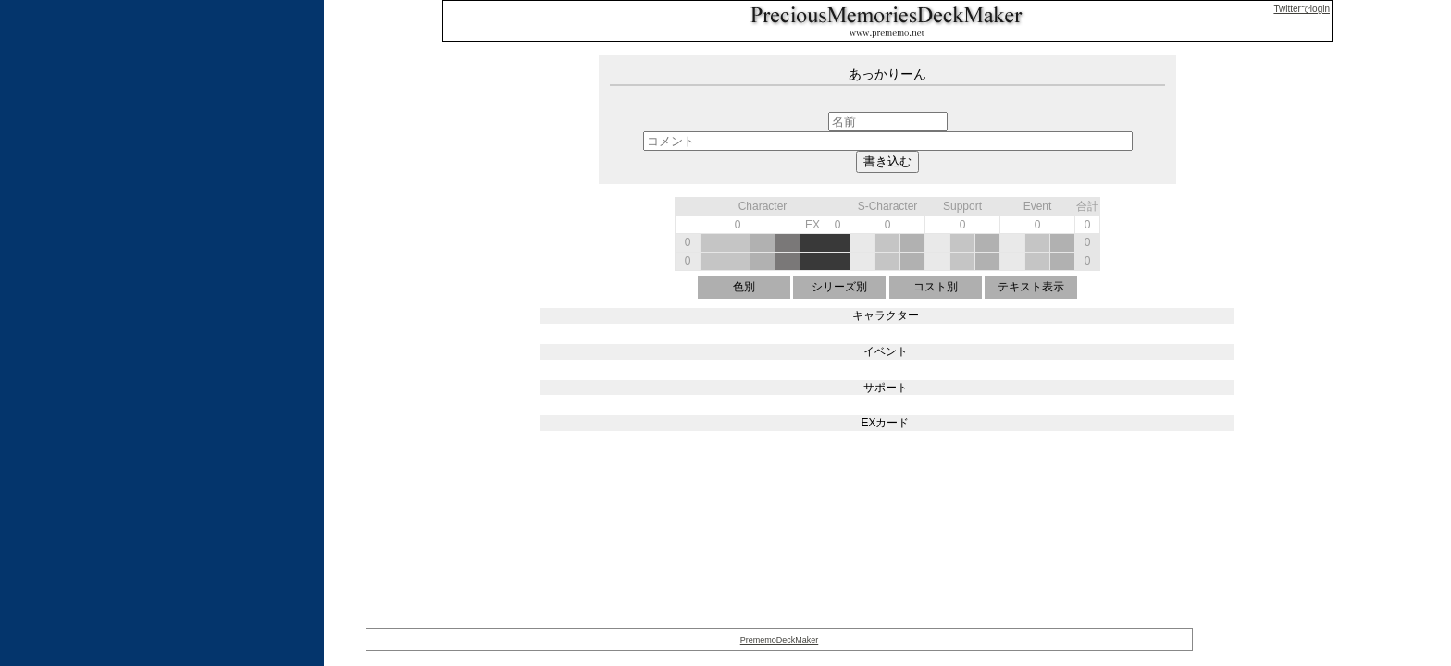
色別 (744, 286)
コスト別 (935, 286)
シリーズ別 (839, 286)
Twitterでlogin (1301, 9)
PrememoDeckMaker (779, 640)
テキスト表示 (1031, 286)
